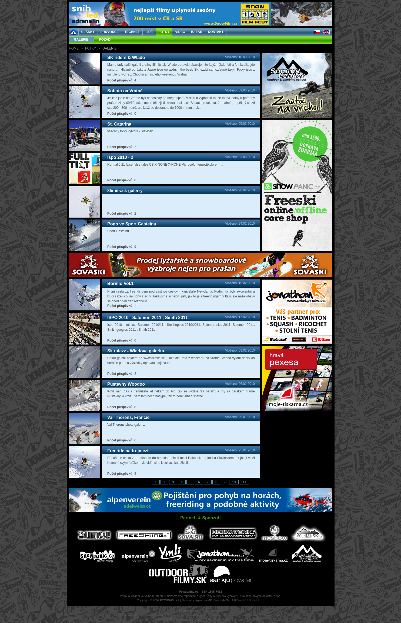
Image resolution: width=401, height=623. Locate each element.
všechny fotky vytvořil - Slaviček (130, 131)
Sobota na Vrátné (125, 90)
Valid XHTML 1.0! (225, 600)
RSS (256, 600)
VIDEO (180, 32)
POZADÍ (105, 39)
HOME (74, 48)
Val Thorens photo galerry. (126, 425)
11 (244, 482)
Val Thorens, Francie (128, 417)
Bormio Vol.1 (120, 283)
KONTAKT (216, 32)
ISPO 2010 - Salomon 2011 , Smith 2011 (147, 317)
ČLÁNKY (88, 32)
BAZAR (196, 32)
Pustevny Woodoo (126, 384)
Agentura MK (203, 600)
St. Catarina (119, 124)
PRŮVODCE (110, 32)
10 (234, 482)
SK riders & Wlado (126, 57)
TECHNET (132, 32)
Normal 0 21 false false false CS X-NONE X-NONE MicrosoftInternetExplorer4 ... (165, 164)
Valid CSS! (244, 600)
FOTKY (164, 32)
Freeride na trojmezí (127, 450)
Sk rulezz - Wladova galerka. (136, 351)
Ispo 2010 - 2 (120, 157)
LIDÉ (149, 32)
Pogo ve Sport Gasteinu (131, 224)
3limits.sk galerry (125, 190)
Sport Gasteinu (118, 231)
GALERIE (81, 39)
